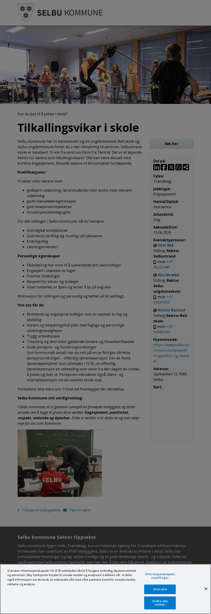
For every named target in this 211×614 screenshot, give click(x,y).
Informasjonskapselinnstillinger (160, 576)
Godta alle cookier (160, 603)
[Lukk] (206, 589)
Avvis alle (160, 589)
